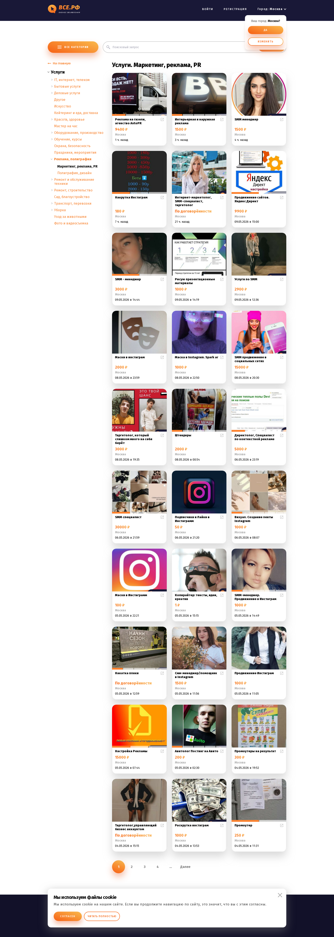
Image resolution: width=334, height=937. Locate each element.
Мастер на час (66, 126)
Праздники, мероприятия (75, 152)
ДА (266, 30)
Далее (185, 867)
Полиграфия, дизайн (74, 173)
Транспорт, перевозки (72, 203)
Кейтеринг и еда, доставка (76, 113)
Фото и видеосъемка (71, 223)
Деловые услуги (67, 93)
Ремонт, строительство (73, 190)
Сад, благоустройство (71, 197)
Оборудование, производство (78, 133)
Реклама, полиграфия (72, 159)
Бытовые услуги (67, 86)
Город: (270, 9)
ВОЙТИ (207, 9)
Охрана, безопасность (72, 146)
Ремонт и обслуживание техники (74, 182)
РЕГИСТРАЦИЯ (235, 9)
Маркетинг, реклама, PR (77, 166)
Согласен (67, 916)
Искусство (62, 106)
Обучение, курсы (68, 139)
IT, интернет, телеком (72, 80)
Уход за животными (70, 217)
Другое (59, 100)
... (170, 867)
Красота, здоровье (69, 119)
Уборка (60, 210)
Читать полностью (102, 916)
